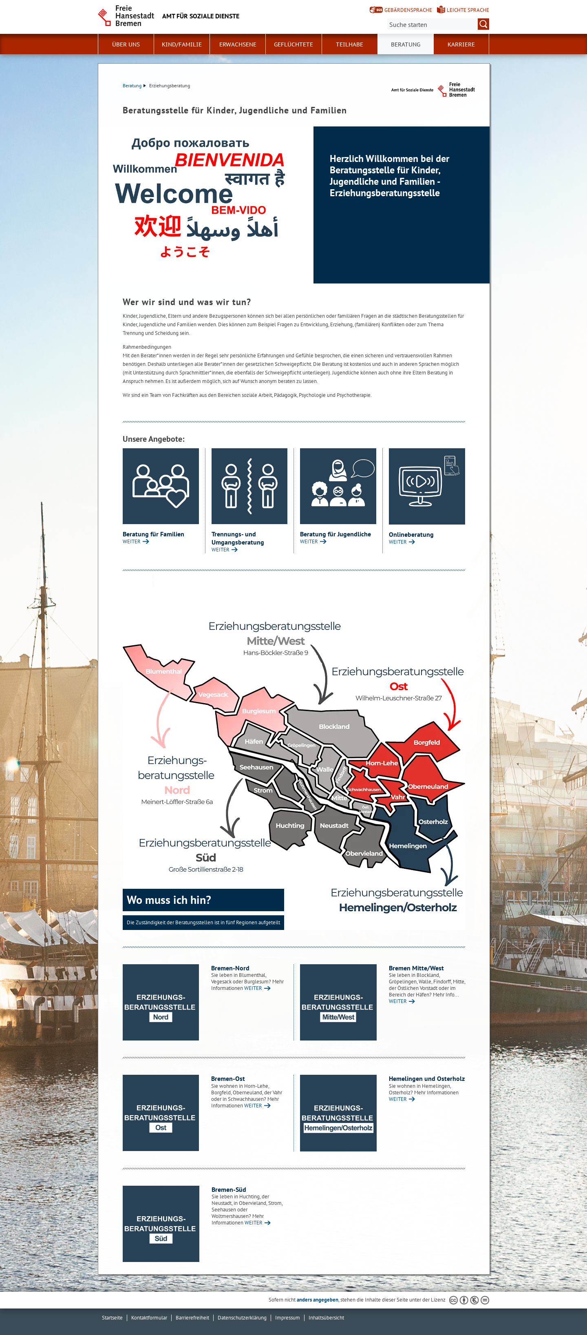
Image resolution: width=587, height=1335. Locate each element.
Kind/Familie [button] (182, 44)
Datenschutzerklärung (242, 1317)
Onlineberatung (411, 534)
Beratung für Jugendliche (335, 534)
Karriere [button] (461, 44)
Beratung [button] (405, 44)
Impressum (287, 1317)
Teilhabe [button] (349, 44)
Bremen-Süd (229, 1189)
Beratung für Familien (153, 534)
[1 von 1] (294, 204)
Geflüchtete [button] (293, 44)
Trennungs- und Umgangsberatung (238, 538)
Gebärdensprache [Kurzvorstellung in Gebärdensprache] (408, 10)
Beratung (134, 85)
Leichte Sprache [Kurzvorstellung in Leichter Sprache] (468, 10)
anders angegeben (317, 1299)
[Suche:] (438, 24)
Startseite (112, 1317)
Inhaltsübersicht (326, 1317)
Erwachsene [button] (237, 44)
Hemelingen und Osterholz (427, 1078)
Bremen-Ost (228, 1078)
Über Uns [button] (126, 44)
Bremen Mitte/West (416, 968)
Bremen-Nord (230, 968)
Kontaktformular (149, 1317)
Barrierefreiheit (192, 1317)
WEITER (132, 541)
